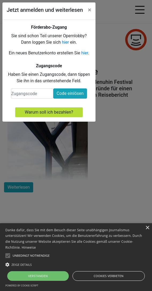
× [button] (147, 228)
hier (65, 42)
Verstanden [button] (38, 276)
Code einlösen (70, 93)
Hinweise (29, 247)
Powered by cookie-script (21, 285)
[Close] (89, 9)
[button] (76, 264)
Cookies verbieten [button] (109, 276)
